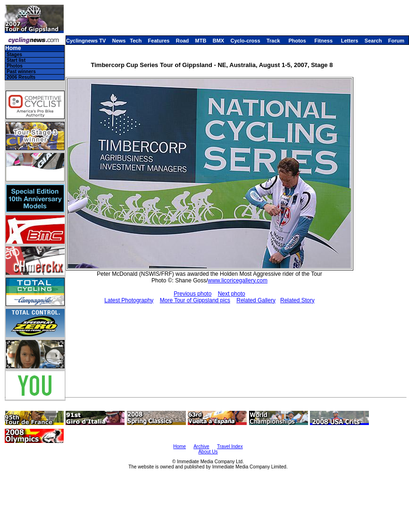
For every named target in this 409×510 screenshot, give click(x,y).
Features (159, 40)
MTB (201, 40)
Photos (297, 40)
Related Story (297, 300)
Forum (396, 40)
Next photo (231, 293)
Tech (136, 40)
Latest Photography (128, 300)
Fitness (323, 40)
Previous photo (192, 293)
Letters (350, 40)
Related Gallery (255, 300)
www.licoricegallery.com (237, 280)
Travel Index (230, 446)
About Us (207, 451)
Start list (16, 60)
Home (13, 48)
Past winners (21, 71)
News (119, 40)
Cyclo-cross (245, 40)
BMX (218, 40)
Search (373, 40)
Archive (201, 446)
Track (273, 40)
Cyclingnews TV (86, 40)
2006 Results (21, 77)
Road (182, 40)
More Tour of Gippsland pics (195, 300)
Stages (14, 54)
